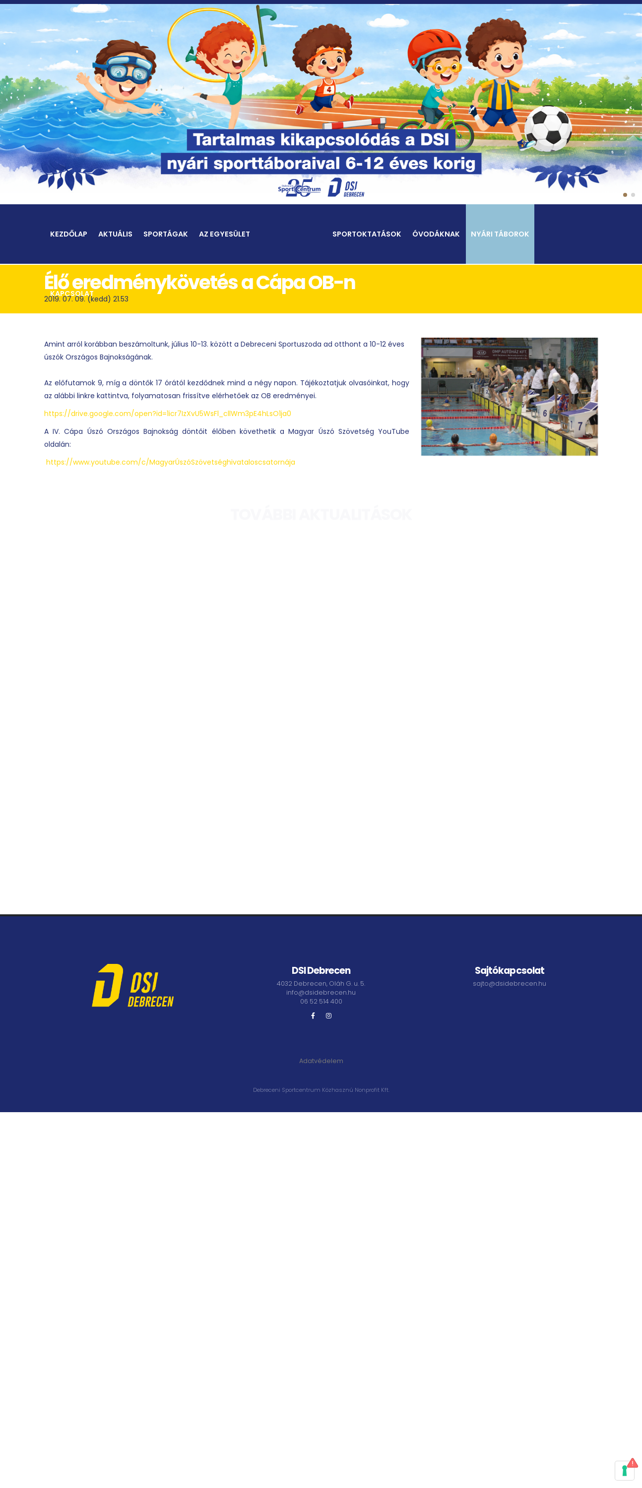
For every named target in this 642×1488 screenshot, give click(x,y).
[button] (625, 194)
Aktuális (115, 235)
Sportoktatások (366, 235)
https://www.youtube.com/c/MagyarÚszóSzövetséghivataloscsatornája (170, 466)
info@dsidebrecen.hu (321, 992)
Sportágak (165, 235)
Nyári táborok (500, 235)
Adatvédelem (321, 1061)
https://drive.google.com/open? (100, 417)
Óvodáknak (436, 235)
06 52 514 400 (321, 1001)
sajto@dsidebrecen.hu (509, 983)
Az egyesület (224, 235)
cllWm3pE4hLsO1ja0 (257, 417)
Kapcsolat (72, 295)
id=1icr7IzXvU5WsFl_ (189, 417)
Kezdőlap (68, 235)
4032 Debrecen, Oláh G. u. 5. (321, 983)
